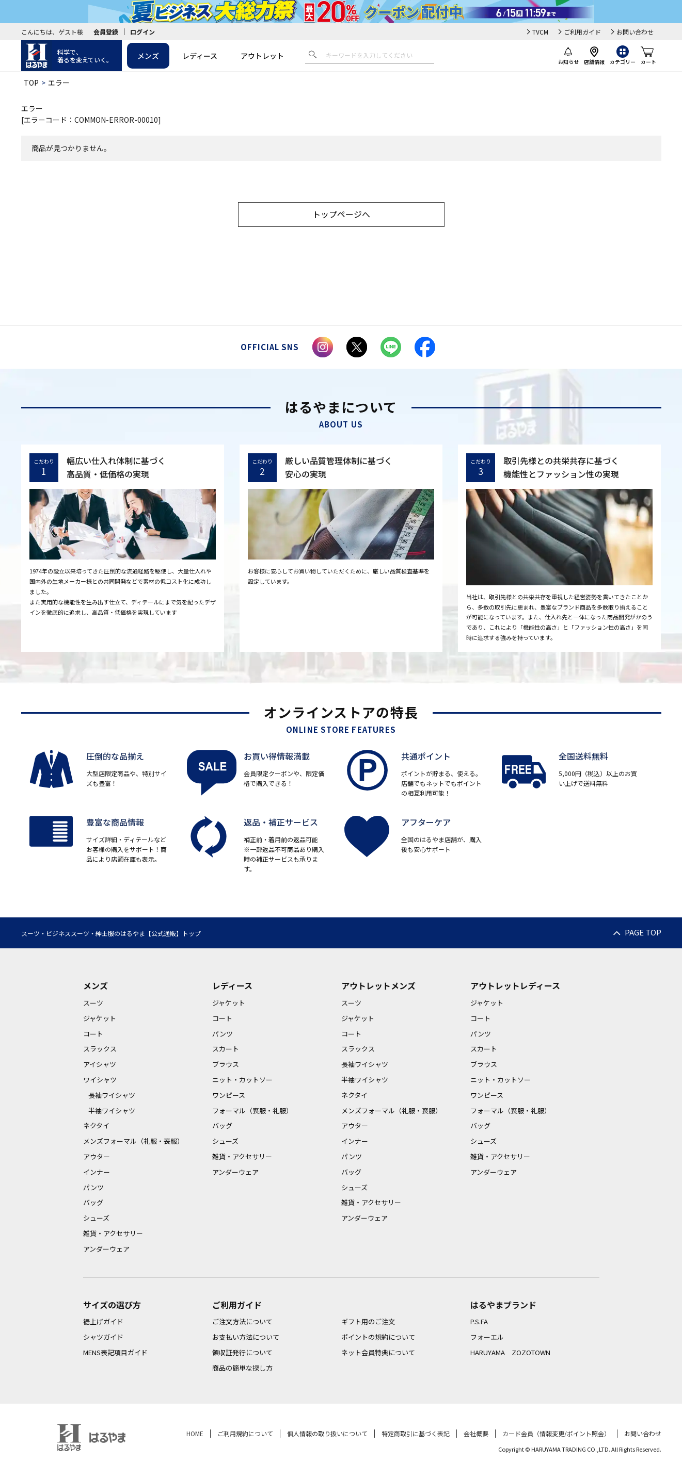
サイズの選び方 (112, 1304)
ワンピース (228, 1095)
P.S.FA (479, 1321)
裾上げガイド (103, 1321)
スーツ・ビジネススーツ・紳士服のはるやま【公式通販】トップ (111, 933)
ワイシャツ (100, 1079)
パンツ (93, 1187)
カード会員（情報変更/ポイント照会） (556, 1433)
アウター (96, 1156)
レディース (199, 56)
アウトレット (262, 56)
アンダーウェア (106, 1249)
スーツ (93, 1003)
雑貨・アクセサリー (113, 1233)
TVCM (540, 31)
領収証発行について (242, 1352)
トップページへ (341, 214)
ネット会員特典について (378, 1352)
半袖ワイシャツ (111, 1110)
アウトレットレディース (515, 985)
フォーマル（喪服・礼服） (252, 1110)
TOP (31, 82)
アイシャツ (99, 1064)
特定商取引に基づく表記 (416, 1433)
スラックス (100, 1049)
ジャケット (99, 1018)
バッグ (93, 1202)
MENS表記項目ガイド (115, 1352)
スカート (225, 1049)
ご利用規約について (245, 1433)
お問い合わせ (635, 31)
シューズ (96, 1218)
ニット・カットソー (242, 1079)
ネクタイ (96, 1125)
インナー (96, 1172)
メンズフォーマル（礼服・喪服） (133, 1141)
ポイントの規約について (378, 1337)
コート (93, 1034)
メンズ (148, 56)
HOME (194, 1433)
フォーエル (487, 1337)
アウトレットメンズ (378, 985)
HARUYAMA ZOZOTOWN (510, 1352)
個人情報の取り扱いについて (327, 1433)
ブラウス (225, 1064)
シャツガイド (103, 1337)
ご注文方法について (242, 1321)
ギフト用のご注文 (368, 1321)
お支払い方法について (245, 1337)
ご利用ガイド (582, 31)
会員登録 (105, 31)
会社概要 (476, 1433)
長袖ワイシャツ (111, 1095)
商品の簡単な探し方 (242, 1368)
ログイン (142, 31)
